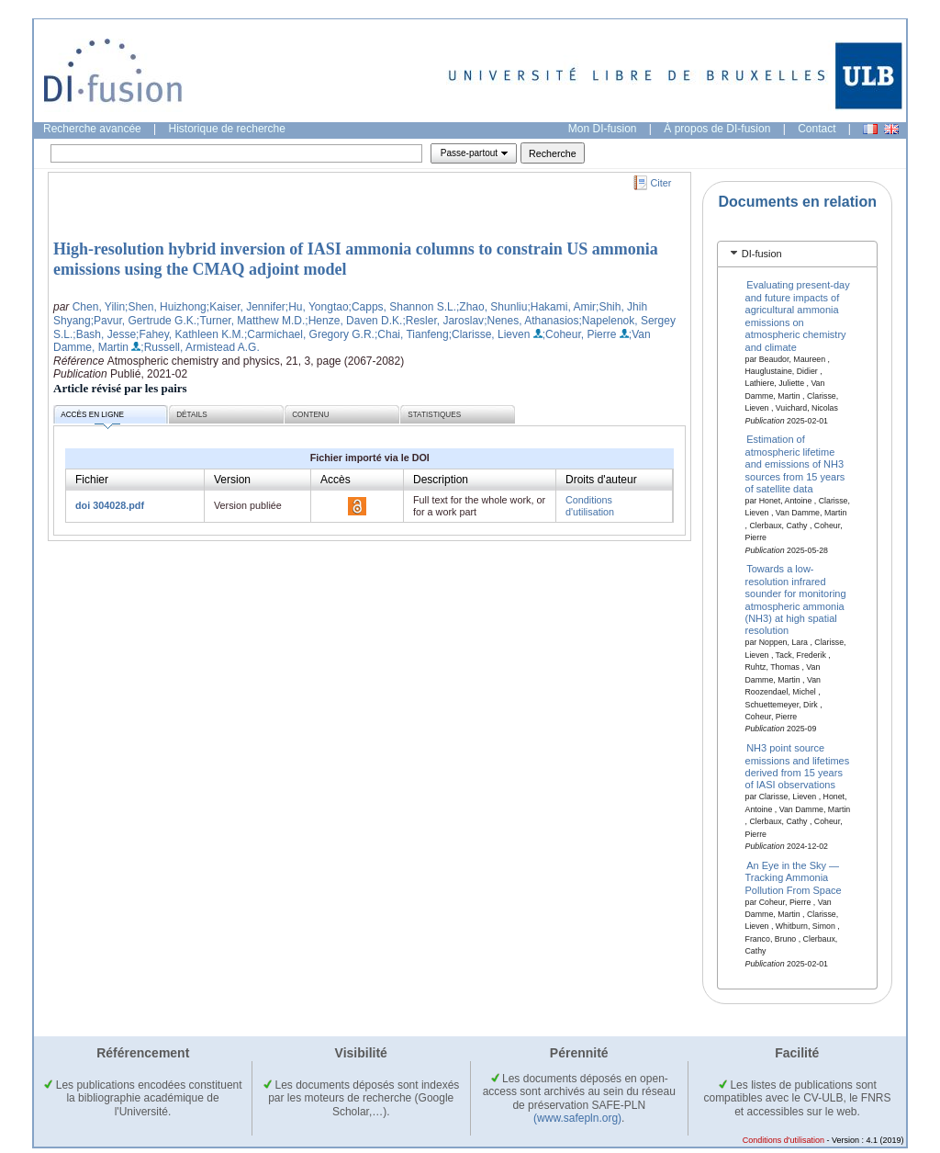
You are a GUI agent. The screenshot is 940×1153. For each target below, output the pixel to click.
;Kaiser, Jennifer (246, 306)
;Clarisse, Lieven (490, 334)
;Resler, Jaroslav (443, 320)
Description (440, 479)
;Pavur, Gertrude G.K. (143, 320)
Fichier (91, 479)
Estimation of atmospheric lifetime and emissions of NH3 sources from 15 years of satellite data (795, 464)
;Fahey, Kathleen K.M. (190, 334)
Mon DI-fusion (602, 128)
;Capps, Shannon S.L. (402, 306)
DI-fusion (762, 253)
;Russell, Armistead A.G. (199, 347)
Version (232, 479)
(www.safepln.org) (577, 1118)
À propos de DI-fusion (717, 128)
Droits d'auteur (601, 479)
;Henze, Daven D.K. (353, 320)
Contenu (310, 415)
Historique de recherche (227, 128)
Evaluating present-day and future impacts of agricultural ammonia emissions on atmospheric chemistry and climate (797, 315)
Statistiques (434, 415)
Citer (661, 182)
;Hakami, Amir (561, 306)
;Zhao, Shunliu (491, 306)
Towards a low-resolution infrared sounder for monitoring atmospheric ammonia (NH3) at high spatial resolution (795, 599)
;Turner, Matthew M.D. (250, 320)
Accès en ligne (92, 417)
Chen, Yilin (99, 306)
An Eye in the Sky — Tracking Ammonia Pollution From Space (793, 877)
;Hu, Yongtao (317, 306)
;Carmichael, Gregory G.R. (309, 334)
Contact (816, 128)
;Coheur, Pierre (580, 334)
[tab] (797, 254)
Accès (335, 479)
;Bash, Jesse (104, 334)
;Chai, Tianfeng (412, 334)
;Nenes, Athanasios (531, 320)
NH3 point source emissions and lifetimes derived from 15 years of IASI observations (797, 766)
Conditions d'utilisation (589, 505)
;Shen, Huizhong (166, 306)
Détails (191, 415)
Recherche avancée (92, 128)
